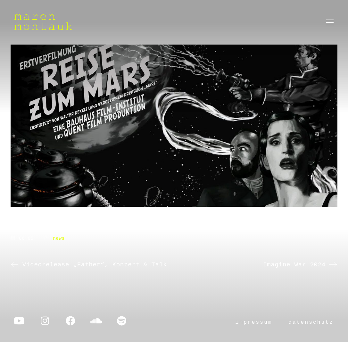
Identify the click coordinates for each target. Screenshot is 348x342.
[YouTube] (19, 320)
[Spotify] (121, 320)
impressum (254, 322)
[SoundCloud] (96, 320)
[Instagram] (44, 320)
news (59, 238)
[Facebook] (70, 320)
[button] (330, 22)
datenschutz (311, 322)
